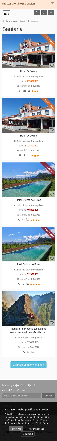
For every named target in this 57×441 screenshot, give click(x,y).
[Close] (52, 4)
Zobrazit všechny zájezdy (28, 364)
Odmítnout (28, 434)
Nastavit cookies (36, 429)
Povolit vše (16, 429)
